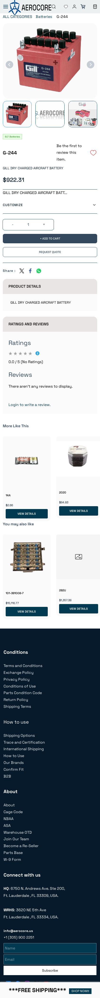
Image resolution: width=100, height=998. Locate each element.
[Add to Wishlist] (93, 153)
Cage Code (13, 811)
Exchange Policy (19, 672)
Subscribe (50, 970)
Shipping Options (19, 735)
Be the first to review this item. (69, 152)
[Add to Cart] (50, 238)
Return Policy (16, 699)
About (9, 805)
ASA (7, 825)
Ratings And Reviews (29, 324)
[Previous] (9, 64)
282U (62, 590)
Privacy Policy (17, 679)
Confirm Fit (14, 769)
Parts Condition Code (23, 692)
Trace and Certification (24, 742)
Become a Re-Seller (21, 845)
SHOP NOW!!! (80, 991)
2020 (62, 492)
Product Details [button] (25, 286)
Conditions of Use (20, 686)
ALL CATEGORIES (17, 16)
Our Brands (14, 762)
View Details (26, 514)
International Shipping (24, 748)
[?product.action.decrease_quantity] (12, 224)
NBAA (8, 818)
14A (8, 495)
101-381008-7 (15, 593)
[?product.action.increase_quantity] (44, 224)
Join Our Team (16, 838)
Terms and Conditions (23, 665)
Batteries (44, 16)
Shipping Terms (17, 706)
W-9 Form (12, 859)
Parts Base (13, 852)
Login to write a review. (30, 404)
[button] (62, 6)
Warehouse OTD (18, 832)
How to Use (14, 755)
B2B (7, 776)
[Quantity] (28, 224)
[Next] (90, 64)
